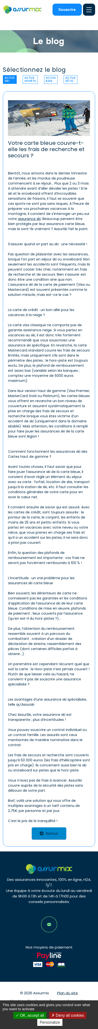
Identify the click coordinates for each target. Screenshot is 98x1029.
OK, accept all (30, 1015)
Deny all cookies (68, 1015)
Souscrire (67, 9)
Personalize (50, 1022)
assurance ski (29, 218)
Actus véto (70, 79)
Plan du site (67, 993)
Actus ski (10, 79)
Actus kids (51, 79)
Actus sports (30, 79)
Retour (49, 833)
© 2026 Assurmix (34, 993)
